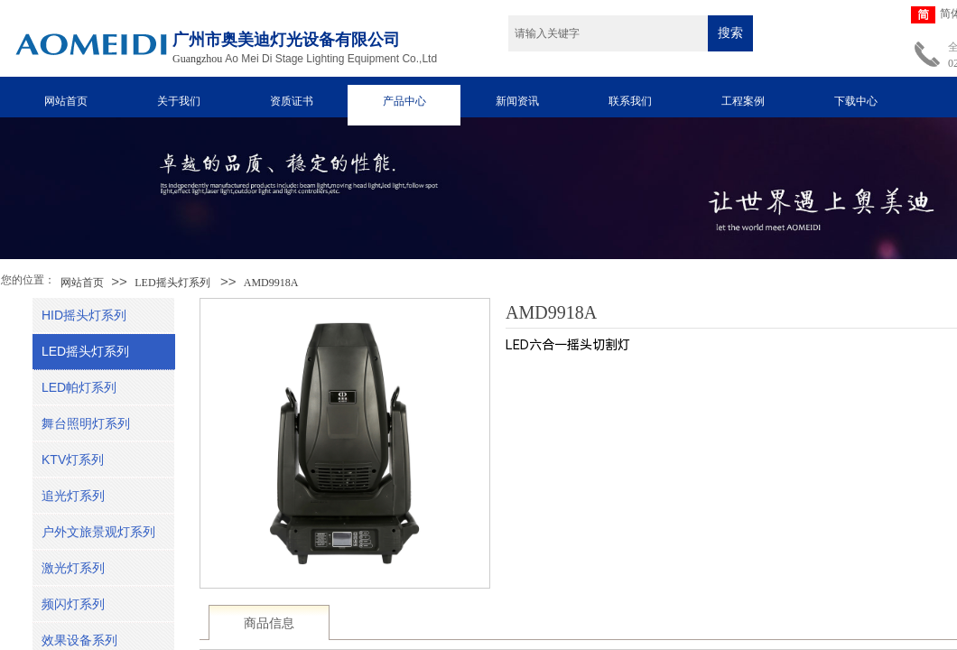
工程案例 (743, 101)
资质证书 (291, 101)
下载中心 (856, 101)
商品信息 (269, 623)
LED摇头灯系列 (172, 282)
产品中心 (404, 101)
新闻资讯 (517, 101)
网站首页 (66, 101)
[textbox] (608, 33)
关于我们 (178, 101)
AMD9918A (271, 282)
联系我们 (630, 101)
